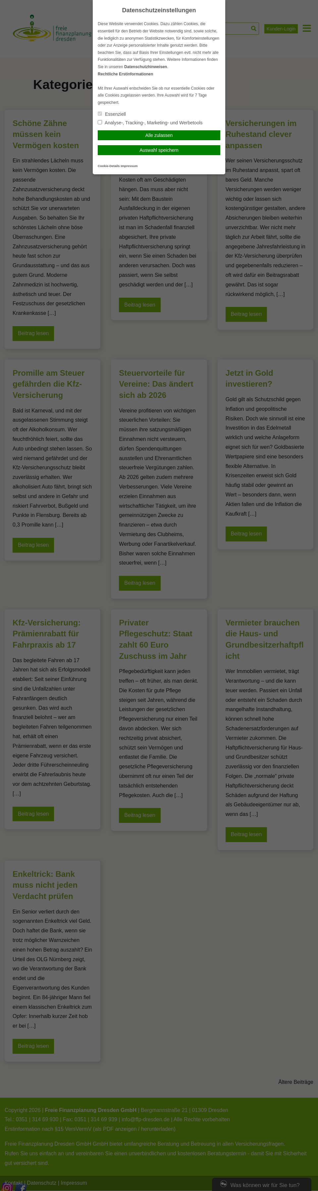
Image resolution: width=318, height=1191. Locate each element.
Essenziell (112, 114)
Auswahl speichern (159, 150)
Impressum (129, 166)
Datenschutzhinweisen (145, 66)
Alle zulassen (159, 135)
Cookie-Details (109, 166)
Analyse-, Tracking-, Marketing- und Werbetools (150, 122)
